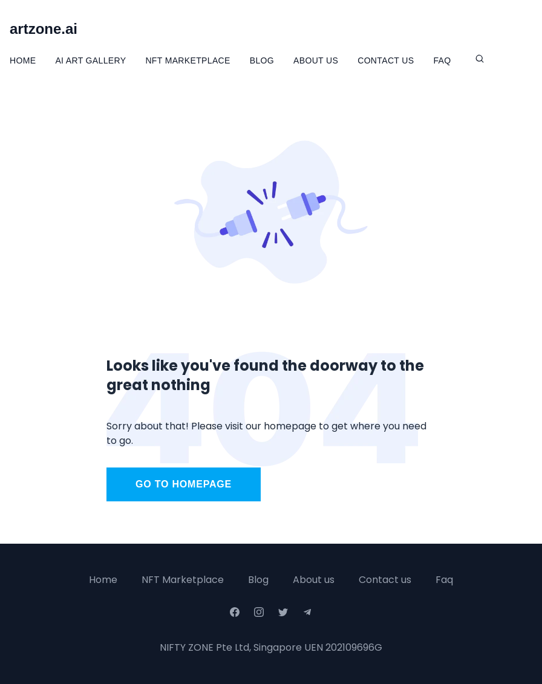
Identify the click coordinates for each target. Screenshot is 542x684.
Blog (262, 60)
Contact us (385, 580)
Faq (444, 580)
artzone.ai (43, 29)
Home (23, 60)
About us (314, 580)
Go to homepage (184, 484)
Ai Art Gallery (90, 60)
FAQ (442, 60)
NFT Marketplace (187, 60)
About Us (315, 60)
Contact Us (386, 60)
